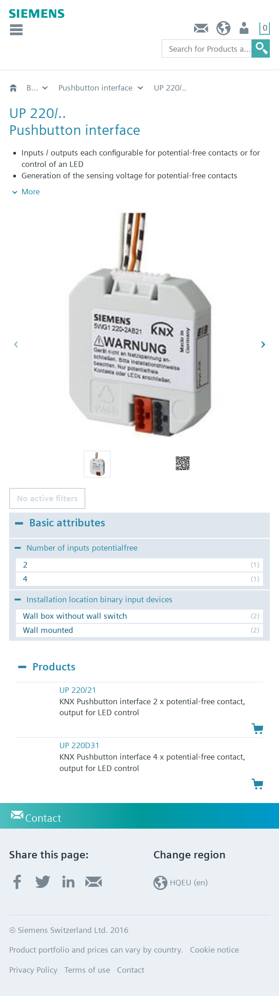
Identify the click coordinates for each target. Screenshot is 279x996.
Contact (201, 30)
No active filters (47, 498)
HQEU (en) (223, 30)
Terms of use (87, 970)
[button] (97, 464)
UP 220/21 (77, 690)
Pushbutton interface (95, 87)
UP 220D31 (79, 745)
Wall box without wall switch (75, 616)
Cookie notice (214, 949)
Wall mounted (48, 630)
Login (245, 30)
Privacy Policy (33, 970)
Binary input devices (37, 87)
